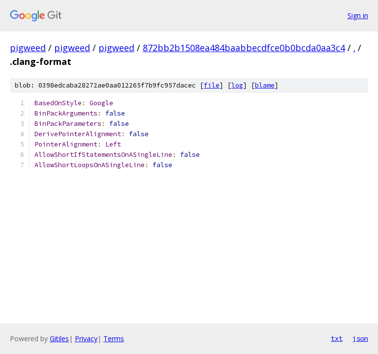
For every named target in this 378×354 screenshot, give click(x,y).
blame (265, 85)
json (360, 338)
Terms (113, 338)
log (237, 85)
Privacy (86, 338)
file (212, 85)
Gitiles (59, 338)
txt (337, 338)
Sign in (357, 15)
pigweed (28, 48)
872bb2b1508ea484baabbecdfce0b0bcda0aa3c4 (244, 48)
